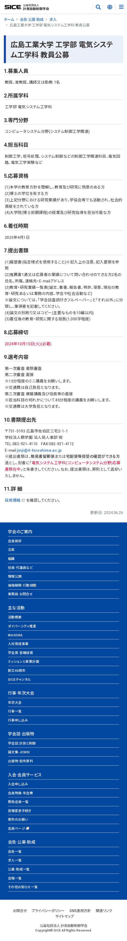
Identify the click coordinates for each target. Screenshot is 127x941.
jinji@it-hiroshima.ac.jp (39, 450)
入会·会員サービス (25, 774)
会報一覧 (15, 878)
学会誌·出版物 (21, 733)
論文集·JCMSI (19, 752)
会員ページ (16, 828)
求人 (53, 19)
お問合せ (20, 911)
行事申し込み (18, 720)
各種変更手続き (19, 811)
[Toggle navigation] (121, 7)
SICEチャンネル (19, 679)
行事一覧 (15, 711)
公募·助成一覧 (19, 869)
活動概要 (15, 617)
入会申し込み (18, 784)
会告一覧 (15, 852)
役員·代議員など (20, 568)
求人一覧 (15, 860)
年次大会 (15, 703)
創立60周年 (16, 670)
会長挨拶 (15, 541)
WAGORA (15, 635)
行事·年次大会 (21, 693)
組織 (11, 559)
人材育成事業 (18, 644)
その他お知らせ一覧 (23, 887)
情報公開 (15, 576)
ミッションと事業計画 (23, 661)
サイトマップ (64, 916)
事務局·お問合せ (20, 594)
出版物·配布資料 (20, 761)
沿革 (11, 550)
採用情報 (13, 500)
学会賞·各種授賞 (20, 653)
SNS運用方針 (80, 911)
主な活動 (16, 608)
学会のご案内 (20, 531)
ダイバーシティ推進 (22, 626)
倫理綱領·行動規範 (22, 585)
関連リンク (104, 911)
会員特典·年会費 (20, 793)
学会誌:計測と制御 (22, 743)
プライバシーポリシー (48, 911)
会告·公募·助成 (32, 19)
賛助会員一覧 (18, 802)
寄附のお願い (18, 819)
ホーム (9, 19)
